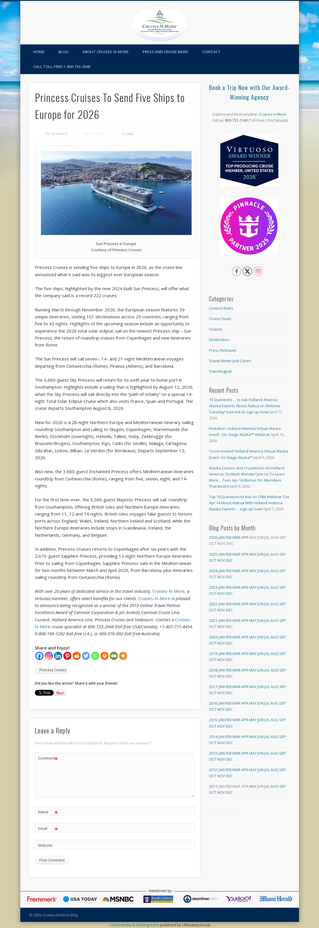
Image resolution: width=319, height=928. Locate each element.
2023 (213, 587)
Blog (63, 51)
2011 (213, 786)
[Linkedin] (58, 656)
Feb (229, 537)
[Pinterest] (67, 656)
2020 (213, 637)
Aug (274, 554)
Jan (222, 537)
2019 (213, 653)
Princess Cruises (52, 669)
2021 (213, 620)
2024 (213, 570)
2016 (213, 703)
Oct (212, 560)
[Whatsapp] (95, 656)
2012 (213, 769)
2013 (213, 753)
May (253, 554)
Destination (219, 339)
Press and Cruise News (165, 51)
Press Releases (223, 350)
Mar (236, 537)
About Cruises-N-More (105, 51)
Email (48, 828)
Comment (48, 758)
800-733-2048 (236, 120)
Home (38, 51)
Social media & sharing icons (134, 924)
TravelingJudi (220, 371)
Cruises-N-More (168, 591)
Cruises (128, 133)
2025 (213, 554)
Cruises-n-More (272, 114)
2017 (213, 686)
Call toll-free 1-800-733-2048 (61, 66)
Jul (267, 554)
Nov (221, 560)
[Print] (104, 656)
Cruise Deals (220, 318)
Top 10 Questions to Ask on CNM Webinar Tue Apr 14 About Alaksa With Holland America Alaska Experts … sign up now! (249, 502)
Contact (211, 51)
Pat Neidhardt (56, 133)
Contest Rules (221, 308)
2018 (213, 670)
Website (45, 845)
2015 (213, 719)
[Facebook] (39, 656)
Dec (229, 560)
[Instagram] (49, 656)
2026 (213, 537)
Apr (244, 537)
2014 (213, 736)
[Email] (114, 656)
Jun (260, 554)
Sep (282, 554)
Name (48, 812)
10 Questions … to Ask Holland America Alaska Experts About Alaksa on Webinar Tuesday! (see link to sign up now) (245, 405)
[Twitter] (86, 656)
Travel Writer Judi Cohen (230, 360)
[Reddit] (77, 656)
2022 (213, 603)
